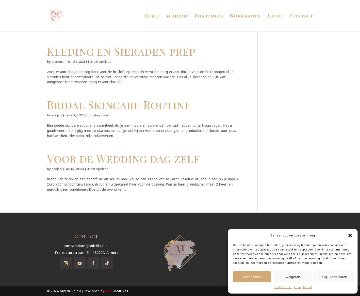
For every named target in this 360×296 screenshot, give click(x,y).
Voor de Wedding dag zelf (123, 158)
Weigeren (292, 277)
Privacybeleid (303, 287)
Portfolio (209, 16)
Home (151, 16)
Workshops (245, 16)
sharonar (58, 61)
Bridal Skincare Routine (119, 104)
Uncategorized (100, 61)
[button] (350, 235)
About (275, 16)
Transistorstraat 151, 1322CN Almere (86, 252)
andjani (57, 115)
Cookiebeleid (283, 287)
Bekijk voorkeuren (333, 277)
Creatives (116, 291)
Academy (176, 16)
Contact (301, 16)
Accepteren (252, 277)
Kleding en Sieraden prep (121, 51)
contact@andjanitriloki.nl (86, 245)
